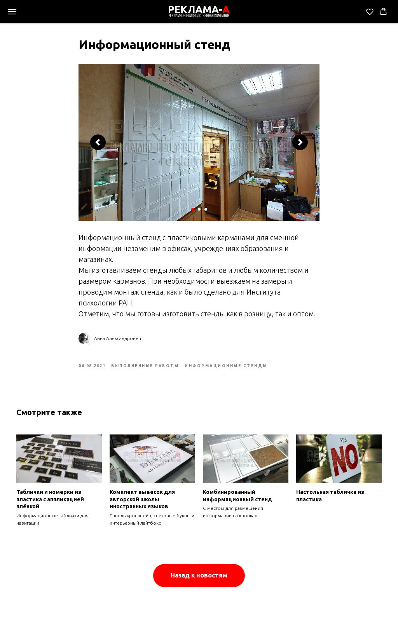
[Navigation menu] (12, 11)
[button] (370, 11)
